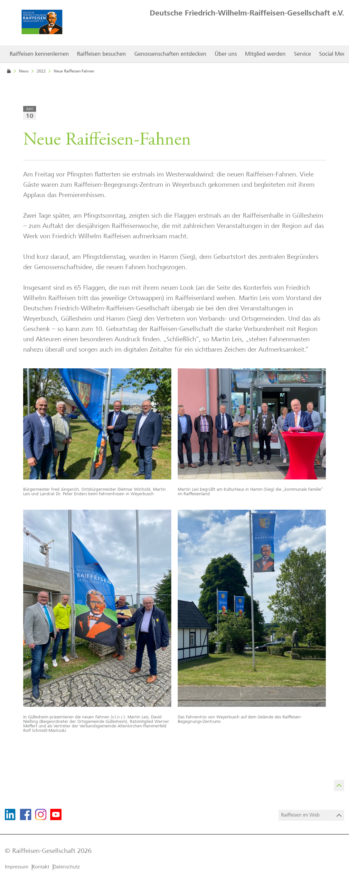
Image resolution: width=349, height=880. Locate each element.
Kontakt (40, 867)
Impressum (16, 867)
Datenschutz (66, 867)
